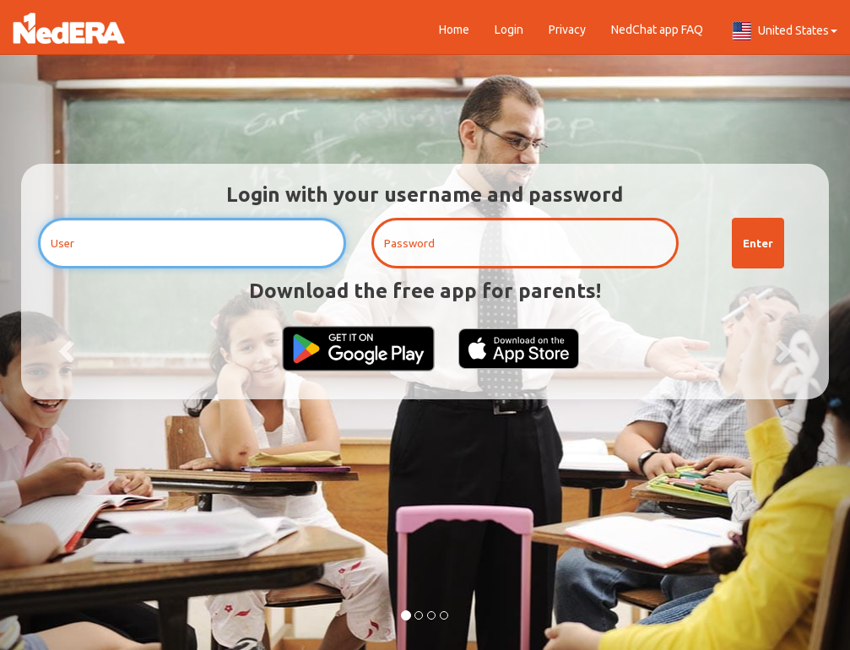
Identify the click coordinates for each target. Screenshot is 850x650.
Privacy (567, 29)
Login (509, 29)
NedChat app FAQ (657, 29)
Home (454, 29)
